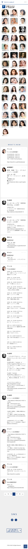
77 (17, 494)
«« (5, 494)
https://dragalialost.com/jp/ (13, 383)
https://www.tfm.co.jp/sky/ (13, 474)
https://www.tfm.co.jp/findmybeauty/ (16, 162)
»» (22, 494)
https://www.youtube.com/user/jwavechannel (16, 416)
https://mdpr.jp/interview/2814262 (15, 487)
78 (19, 494)
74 (8, 494)
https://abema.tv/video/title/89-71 (15, 229)
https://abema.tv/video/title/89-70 (15, 211)
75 (11, 494)
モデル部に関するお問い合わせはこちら (13, 530)
